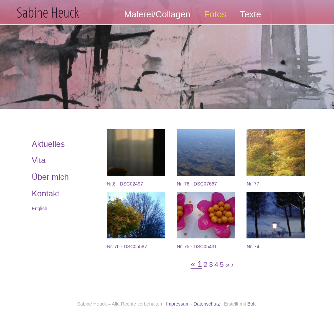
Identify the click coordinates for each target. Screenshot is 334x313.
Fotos (215, 14)
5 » (225, 264)
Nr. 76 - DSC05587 (127, 246)
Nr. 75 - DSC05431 (197, 246)
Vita (39, 160)
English (39, 208)
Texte (250, 14)
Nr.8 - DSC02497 (125, 184)
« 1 (196, 264)
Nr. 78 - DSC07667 (197, 184)
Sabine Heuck (48, 12)
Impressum (178, 304)
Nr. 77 (253, 184)
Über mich (50, 176)
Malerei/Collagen (157, 14)
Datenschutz (207, 304)
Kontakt (45, 193)
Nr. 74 (253, 246)
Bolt (251, 304)
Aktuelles (48, 144)
